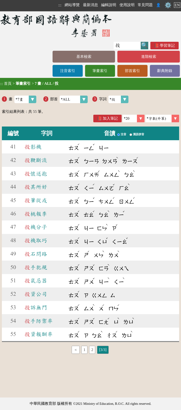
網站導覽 (72, 5)
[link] (162, 118)
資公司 (36, 294)
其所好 (36, 187)
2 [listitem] (92, 350)
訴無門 (36, 307)
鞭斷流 (36, 160)
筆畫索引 (99, 71)
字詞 (113, 99)
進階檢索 (148, 57)
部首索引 (132, 71)
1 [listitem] (84, 350)
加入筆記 (110, 118)
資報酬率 (39, 334)
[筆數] (133, 118)
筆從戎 (36, 200)
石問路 (36, 254)
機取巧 (36, 240)
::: (59, 5)
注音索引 (67, 71)
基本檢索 (83, 57)
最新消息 (90, 5)
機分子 (36, 227)
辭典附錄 (164, 71)
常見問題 (145, 5)
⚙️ (168, 5)
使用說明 (127, 5)
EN (177, 5)
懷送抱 (36, 174)
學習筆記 (167, 45)
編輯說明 (108, 5)
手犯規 (36, 267)
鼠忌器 (36, 280)
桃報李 (36, 214)
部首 (69, 99)
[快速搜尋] (127, 45)
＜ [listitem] (76, 350)
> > (29, 83)
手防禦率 (39, 321)
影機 (33, 147)
